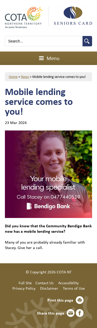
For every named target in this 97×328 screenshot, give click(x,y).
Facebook (80, 313)
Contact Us (44, 283)
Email (70, 313)
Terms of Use (74, 288)
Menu (48, 58)
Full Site (25, 283)
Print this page (60, 300)
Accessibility (68, 283)
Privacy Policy (23, 288)
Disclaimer (49, 288)
